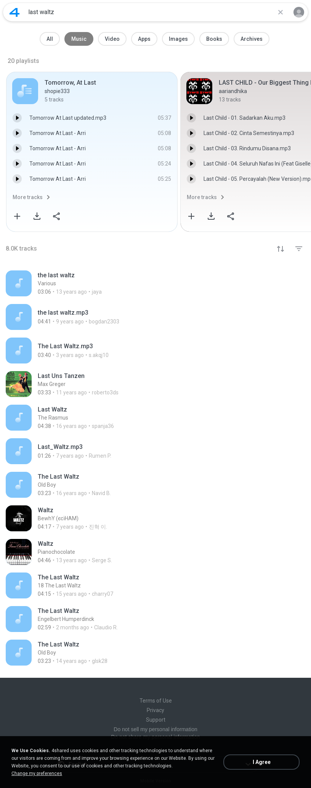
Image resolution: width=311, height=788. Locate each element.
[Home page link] (14, 12)
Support (155, 720)
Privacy (155, 710)
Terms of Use (155, 701)
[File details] (155, 283)
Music (79, 39)
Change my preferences (36, 773)
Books (214, 39)
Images (178, 39)
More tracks (28, 197)
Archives (251, 39)
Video (112, 39)
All (49, 39)
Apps (144, 39)
